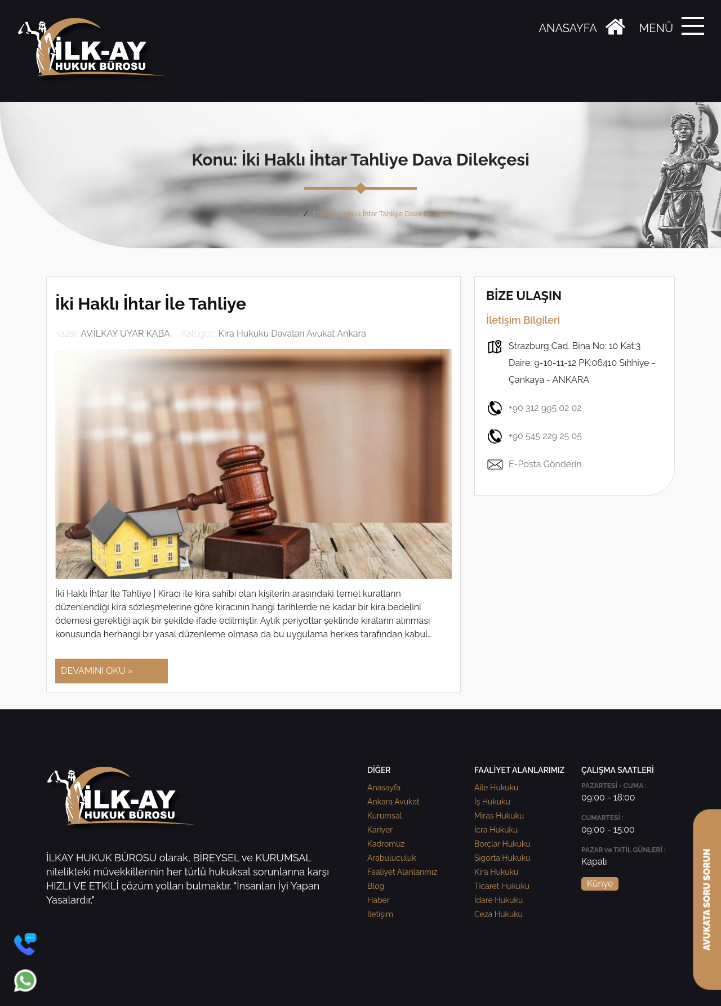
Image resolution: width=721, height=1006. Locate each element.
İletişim (380, 914)
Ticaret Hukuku (501, 886)
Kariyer (380, 829)
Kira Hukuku (496, 872)
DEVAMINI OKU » (97, 670)
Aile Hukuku (496, 787)
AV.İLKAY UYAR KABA (125, 333)
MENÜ (656, 28)
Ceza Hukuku (498, 914)
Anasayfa (283, 213)
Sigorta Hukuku (502, 857)
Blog (375, 886)
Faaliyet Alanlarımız (402, 872)
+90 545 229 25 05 (534, 436)
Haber (378, 900)
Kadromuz (385, 843)
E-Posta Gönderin (534, 464)
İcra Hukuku (496, 829)
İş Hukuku (492, 801)
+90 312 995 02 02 (534, 408)
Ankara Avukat (393, 801)
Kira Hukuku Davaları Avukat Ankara (292, 333)
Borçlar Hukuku (502, 843)
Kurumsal (384, 815)
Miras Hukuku (499, 815)
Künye (600, 883)
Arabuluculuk (391, 857)
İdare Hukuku (498, 900)
